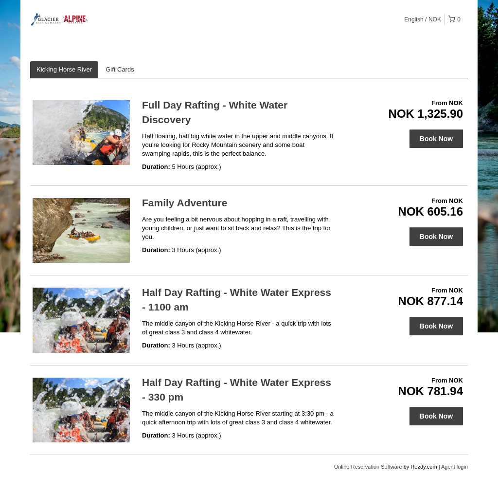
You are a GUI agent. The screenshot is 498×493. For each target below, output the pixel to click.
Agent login (454, 467)
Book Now (436, 139)
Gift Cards (120, 69)
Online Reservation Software (368, 467)
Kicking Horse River (64, 69)
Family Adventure (184, 202)
